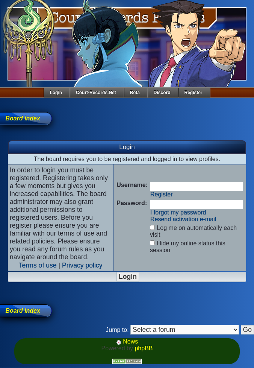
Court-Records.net (96, 92)
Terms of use (38, 265)
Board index (22, 118)
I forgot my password (178, 212)
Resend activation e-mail (183, 219)
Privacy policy (82, 265)
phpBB (144, 348)
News (127, 341)
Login (56, 92)
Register (193, 92)
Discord (162, 92)
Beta (135, 92)
